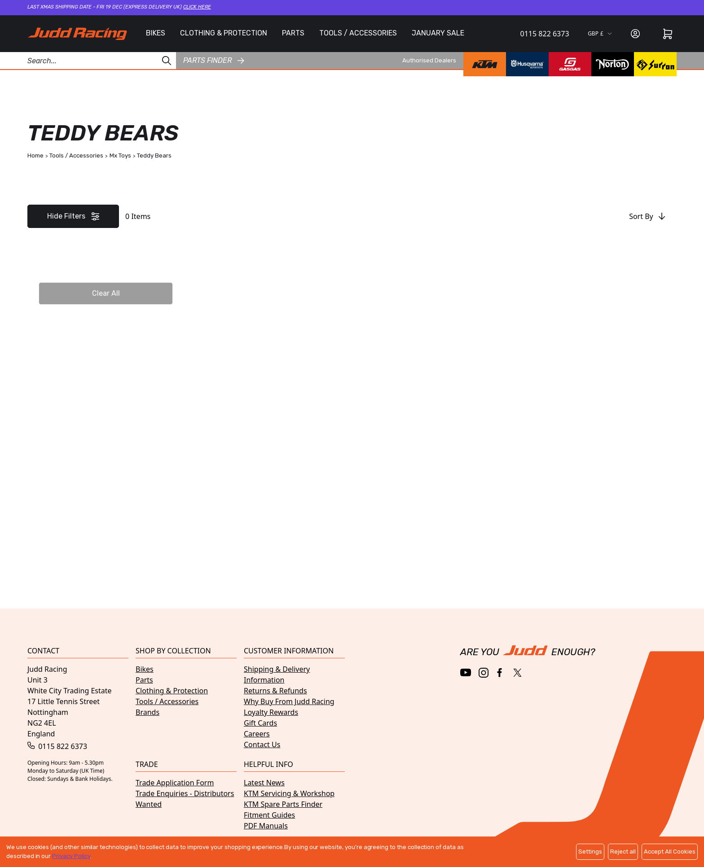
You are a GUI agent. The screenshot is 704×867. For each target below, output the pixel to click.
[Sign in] (635, 34)
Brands (147, 712)
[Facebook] (500, 673)
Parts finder (213, 60)
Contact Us (262, 744)
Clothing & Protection (172, 691)
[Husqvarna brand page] (527, 64)
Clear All (106, 293)
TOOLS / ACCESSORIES (358, 33)
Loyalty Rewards (271, 712)
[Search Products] (88, 60)
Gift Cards (260, 723)
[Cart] (668, 33)
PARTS (293, 33)
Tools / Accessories (167, 701)
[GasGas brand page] (570, 64)
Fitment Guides (269, 815)
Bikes (145, 669)
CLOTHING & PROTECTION (223, 33)
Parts (144, 680)
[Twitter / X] (517, 673)
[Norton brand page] (612, 64)
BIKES (155, 33)
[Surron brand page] (655, 64)
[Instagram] (483, 673)
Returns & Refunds (275, 691)
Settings (590, 851)
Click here (197, 7)
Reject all (623, 851)
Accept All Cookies (669, 851)
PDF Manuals (266, 826)
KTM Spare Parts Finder (283, 804)
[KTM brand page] (484, 64)
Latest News (264, 783)
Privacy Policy (71, 856)
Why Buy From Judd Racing (289, 701)
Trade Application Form (175, 783)
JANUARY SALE (438, 33)
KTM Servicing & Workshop (289, 793)
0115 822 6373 (544, 34)
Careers (257, 734)
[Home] (77, 33)
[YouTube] (465, 672)
